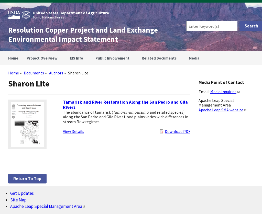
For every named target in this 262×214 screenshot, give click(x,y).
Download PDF (177, 131)
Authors (56, 72)
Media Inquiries (225, 91)
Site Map (18, 200)
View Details (73, 131)
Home (13, 72)
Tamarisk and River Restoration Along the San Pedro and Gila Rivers (125, 104)
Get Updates (22, 193)
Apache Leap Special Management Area (48, 206)
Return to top (27, 178)
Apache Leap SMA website (223, 109)
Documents (34, 72)
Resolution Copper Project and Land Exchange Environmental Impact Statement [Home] (83, 34)
